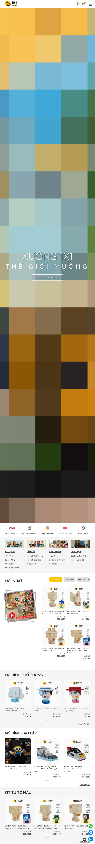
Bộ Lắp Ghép (10, 560)
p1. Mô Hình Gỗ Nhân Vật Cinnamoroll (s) (14, 709)
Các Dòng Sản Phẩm (47, 277)
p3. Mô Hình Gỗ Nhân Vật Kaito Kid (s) (46, 709)
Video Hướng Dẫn (78, 560)
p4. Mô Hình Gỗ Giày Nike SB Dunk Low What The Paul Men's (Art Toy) (76, 769)
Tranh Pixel (31, 564)
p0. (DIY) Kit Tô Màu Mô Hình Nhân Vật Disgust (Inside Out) (46, 827)
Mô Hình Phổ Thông (35, 556)
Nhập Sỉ (52, 556)
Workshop (53, 564)
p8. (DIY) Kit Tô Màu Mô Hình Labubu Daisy (53, 649)
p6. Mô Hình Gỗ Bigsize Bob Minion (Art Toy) (15, 768)
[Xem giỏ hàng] (83, 4)
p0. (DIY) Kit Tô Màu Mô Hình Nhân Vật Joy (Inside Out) (53, 612)
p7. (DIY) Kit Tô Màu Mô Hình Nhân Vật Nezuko (77, 827)
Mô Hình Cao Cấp (34, 560)
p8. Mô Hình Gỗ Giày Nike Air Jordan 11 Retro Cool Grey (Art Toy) (46, 769)
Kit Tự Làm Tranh (12, 568)
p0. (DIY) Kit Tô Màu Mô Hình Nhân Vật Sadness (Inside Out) (78, 650)
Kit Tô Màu (9, 556)
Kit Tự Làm (9, 564)
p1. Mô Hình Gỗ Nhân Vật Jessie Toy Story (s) (76, 709)
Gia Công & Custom (57, 560)
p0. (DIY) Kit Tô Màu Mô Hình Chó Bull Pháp (78, 612)
